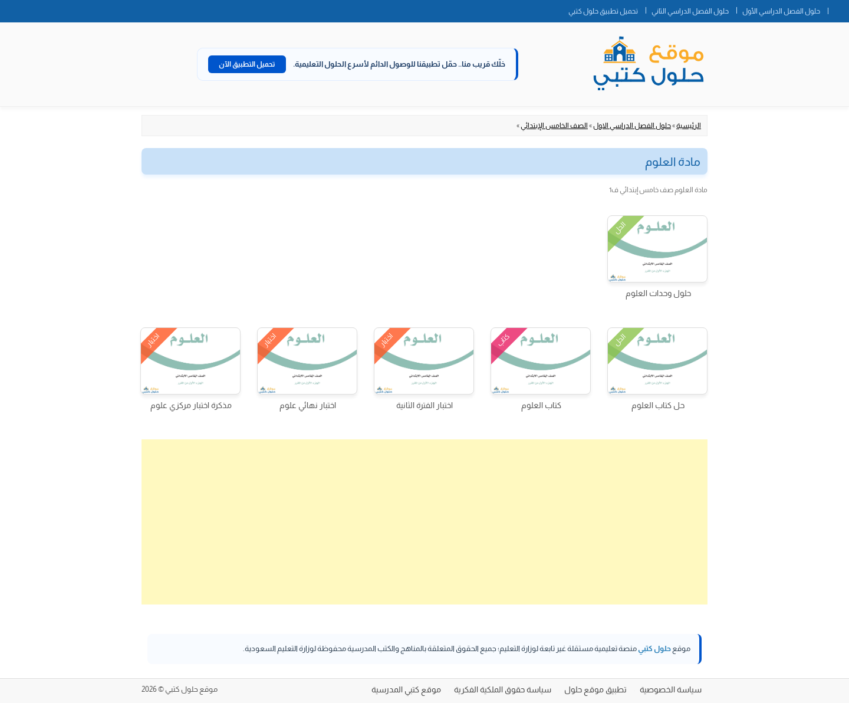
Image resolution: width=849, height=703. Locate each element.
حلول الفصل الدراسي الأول (781, 11)
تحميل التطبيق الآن (247, 64)
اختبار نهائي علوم (307, 405)
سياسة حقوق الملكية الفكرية (502, 689)
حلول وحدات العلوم (658, 293)
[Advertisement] (425, 522)
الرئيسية (688, 125)
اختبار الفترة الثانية (424, 405)
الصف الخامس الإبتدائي (554, 125)
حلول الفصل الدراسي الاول (632, 125)
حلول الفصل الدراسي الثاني (690, 11)
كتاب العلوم (541, 405)
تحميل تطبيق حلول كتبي (603, 11)
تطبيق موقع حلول (595, 689)
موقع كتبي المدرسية (406, 689)
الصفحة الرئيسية (838, 9)
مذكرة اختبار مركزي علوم (191, 405)
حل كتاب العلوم (658, 405)
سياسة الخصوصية (671, 689)
